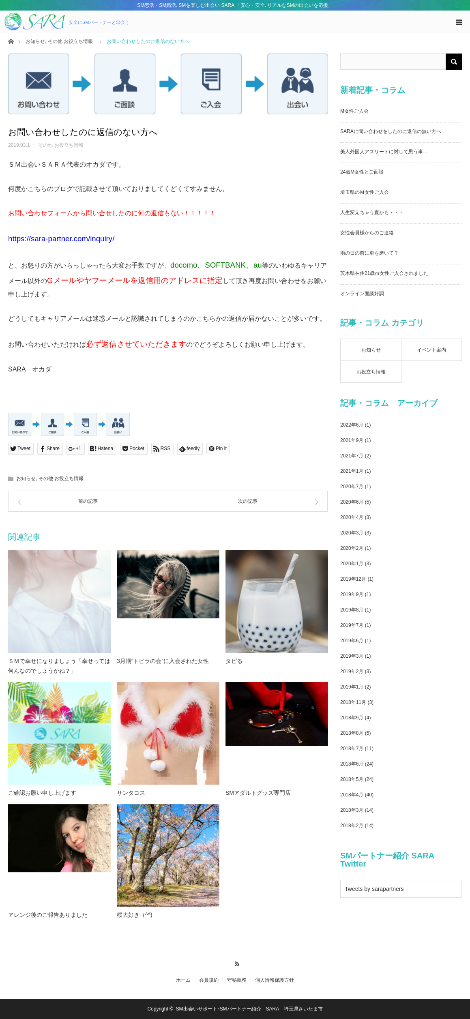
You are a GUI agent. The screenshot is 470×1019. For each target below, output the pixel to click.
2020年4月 (351, 517)
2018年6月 (351, 764)
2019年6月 (351, 641)
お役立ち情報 (371, 372)
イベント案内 (431, 350)
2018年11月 (353, 702)
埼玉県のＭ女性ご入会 (364, 192)
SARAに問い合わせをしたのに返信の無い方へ (390, 131)
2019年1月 (351, 687)
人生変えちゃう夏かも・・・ (371, 212)
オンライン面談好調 (362, 293)
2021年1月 (351, 471)
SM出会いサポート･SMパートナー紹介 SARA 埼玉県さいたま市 (249, 1009)
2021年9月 (351, 440)
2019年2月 (351, 671)
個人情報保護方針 (274, 980)
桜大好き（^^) (134, 915)
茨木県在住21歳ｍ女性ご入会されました (384, 273)
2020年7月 (351, 486)
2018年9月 (351, 718)
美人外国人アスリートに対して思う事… (384, 151)
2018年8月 (351, 733)
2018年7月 (351, 748)
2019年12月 (353, 579)
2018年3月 (351, 810)
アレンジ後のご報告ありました (48, 915)
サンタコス (131, 792)
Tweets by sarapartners (374, 889)
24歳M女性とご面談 (362, 172)
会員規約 (209, 980)
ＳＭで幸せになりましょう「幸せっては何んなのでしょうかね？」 (59, 666)
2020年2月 (351, 548)
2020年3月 (351, 533)
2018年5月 (351, 779)
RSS (235, 963)
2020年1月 (351, 563)
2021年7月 (351, 456)
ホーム (183, 980)
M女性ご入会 (354, 111)
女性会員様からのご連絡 (367, 233)
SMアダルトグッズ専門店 (258, 792)
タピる (234, 661)
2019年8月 (351, 610)
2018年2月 (351, 825)
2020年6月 (351, 502)
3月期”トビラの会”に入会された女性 (163, 661)
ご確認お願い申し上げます (42, 792)
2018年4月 (351, 795)
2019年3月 (351, 656)
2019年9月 (351, 594)
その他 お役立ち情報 (70, 41)
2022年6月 (351, 425)
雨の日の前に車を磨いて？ (369, 253)
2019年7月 (351, 625)
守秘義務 (237, 980)
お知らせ (35, 41)
